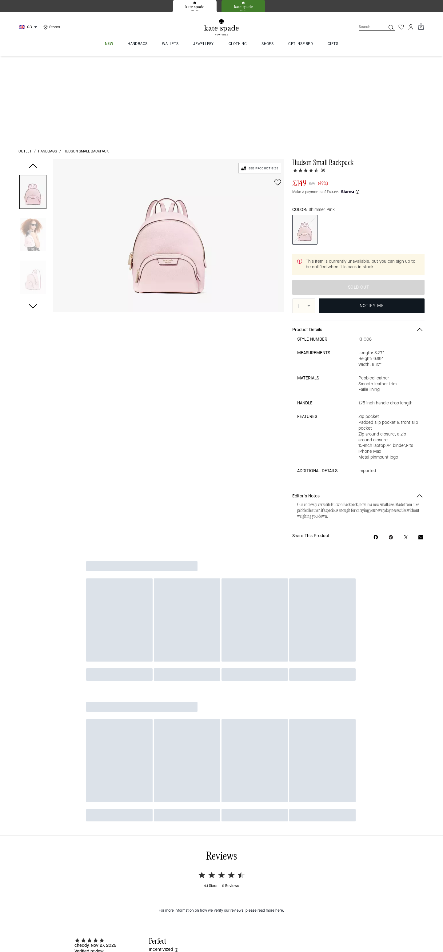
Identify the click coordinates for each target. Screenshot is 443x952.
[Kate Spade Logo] (221, 27)
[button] (32, 107)
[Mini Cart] (421, 26)
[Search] (367, 26)
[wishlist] (277, 96)
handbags (47, 65)
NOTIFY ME (372, 226)
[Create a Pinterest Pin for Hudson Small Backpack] (391, 457)
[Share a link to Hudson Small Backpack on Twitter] (406, 457)
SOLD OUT (358, 207)
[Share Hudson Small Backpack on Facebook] (376, 457)
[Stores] (51, 27)
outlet (25, 65)
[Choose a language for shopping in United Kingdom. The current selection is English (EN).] (28, 27)
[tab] (195, 6)
